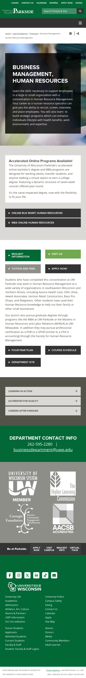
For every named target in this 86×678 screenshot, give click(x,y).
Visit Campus (49, 549)
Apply (48, 617)
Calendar (41, 2)
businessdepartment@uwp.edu (43, 449)
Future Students (14, 628)
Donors (49, 632)
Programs (34, 33)
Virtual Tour (74, 549)
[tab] (43, 391)
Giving (78, 2)
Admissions (11, 605)
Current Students (15, 640)
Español (54, 2)
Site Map (50, 621)
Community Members (57, 640)
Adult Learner (52, 644)
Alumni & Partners (15, 613)
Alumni (49, 628)
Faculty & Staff (13, 644)
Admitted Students (15, 636)
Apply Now (67, 2)
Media (48, 636)
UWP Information (15, 617)
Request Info (62, 549)
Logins (14, 2)
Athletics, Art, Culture (17, 609)
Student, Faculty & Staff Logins (22, 649)
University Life (13, 596)
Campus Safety (53, 600)
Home (8, 33)
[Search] (59, 11)
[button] (71, 33)
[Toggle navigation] (80, 23)
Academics (11, 600)
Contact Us (28, 2)
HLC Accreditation (15, 621)
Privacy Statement (53, 670)
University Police (54, 596)
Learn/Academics (20, 33)
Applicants (11, 632)
